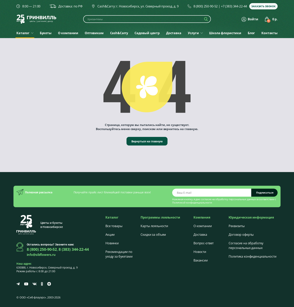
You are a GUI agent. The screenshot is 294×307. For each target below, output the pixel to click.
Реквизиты (237, 226)
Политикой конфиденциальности (192, 202)
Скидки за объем (153, 234)
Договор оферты (241, 234)
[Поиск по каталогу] (147, 19)
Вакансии (200, 260)
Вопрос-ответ (203, 243)
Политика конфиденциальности (252, 256)
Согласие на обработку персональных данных (246, 245)
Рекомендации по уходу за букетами (119, 254)
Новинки (112, 243)
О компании (202, 226)
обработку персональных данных (235, 199)
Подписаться (265, 192)
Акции (110, 234)
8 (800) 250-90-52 (205, 6)
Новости (199, 252)
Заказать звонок (263, 6)
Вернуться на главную (146, 141)
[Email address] (211, 193)
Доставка (200, 234)
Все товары (113, 226)
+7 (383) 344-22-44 (234, 6)
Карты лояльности (154, 226)
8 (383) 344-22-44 (74, 249)
